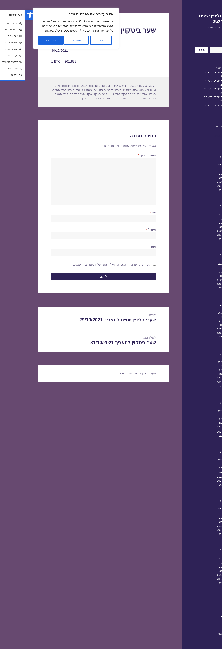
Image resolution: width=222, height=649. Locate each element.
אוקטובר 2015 (200, 574)
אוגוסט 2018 (201, 435)
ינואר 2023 (202, 218)
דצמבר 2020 (201, 321)
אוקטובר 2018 (200, 427)
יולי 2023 (204, 194)
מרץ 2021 (203, 308)
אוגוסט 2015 (201, 583)
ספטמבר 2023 (200, 185)
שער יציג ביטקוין (111, 98)
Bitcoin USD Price (57, 85)
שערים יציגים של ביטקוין (71, 98)
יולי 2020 (204, 341)
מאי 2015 (203, 595)
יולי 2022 (204, 243)
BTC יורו (126, 89)
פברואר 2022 (201, 263)
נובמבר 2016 (201, 521)
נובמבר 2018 (201, 423)
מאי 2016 (203, 546)
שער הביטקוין (52, 94)
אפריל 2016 (202, 550)
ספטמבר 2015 (200, 579)
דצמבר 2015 (201, 566)
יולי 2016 (204, 538)
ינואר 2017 (202, 513)
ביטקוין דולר (89, 89)
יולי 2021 (204, 292)
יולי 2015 (204, 587)
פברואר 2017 (201, 509)
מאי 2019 (203, 398)
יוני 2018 (204, 443)
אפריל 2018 (202, 452)
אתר (128, 246)
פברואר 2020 (201, 362)
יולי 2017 (204, 488)
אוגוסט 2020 (201, 337)
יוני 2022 (204, 247)
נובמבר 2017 (201, 472)
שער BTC (89, 94)
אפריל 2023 (202, 206)
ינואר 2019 (202, 415)
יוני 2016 (204, 542)
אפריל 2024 (202, 157)
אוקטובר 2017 (200, 476)
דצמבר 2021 (201, 271)
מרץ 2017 (203, 505)
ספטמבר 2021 (200, 284)
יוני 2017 (204, 493)
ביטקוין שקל (103, 94)
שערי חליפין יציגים (120, 373)
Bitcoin (41, 85)
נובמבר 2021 (201, 276)
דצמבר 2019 (201, 370)
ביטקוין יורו (74, 89)
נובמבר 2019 (201, 374)
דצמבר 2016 (201, 517)
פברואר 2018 (201, 460)
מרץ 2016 (203, 554)
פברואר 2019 (201, 411)
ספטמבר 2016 (200, 529)
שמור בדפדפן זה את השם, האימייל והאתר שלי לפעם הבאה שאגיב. (86, 264)
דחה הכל (51, 40)
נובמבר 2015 (201, 570)
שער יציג (94, 85)
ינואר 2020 (202, 366)
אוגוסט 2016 (201, 534)
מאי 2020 (203, 349)
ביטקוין (102, 89)
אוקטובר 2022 (200, 230)
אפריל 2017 (202, 501)
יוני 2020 (204, 345)
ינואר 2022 (202, 267)
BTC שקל (113, 89)
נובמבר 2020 (201, 325)
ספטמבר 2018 (200, 431)
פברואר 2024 (201, 165)
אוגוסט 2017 (201, 484)
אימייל (126, 229)
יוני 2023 (204, 198)
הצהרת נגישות (200, 633)
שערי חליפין (202, 616)
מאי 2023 (203, 202)
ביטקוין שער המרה (39, 89)
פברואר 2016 (201, 558)
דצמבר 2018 (201, 419)
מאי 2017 (203, 497)
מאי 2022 (203, 251)
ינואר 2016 (202, 562)
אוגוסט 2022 (201, 239)
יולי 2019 (204, 390)
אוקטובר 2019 (200, 378)
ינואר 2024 (202, 169)
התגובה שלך (122, 155)
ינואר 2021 (202, 316)
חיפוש (205, 44)
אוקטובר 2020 (200, 329)
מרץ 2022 (203, 259)
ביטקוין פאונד (59, 89)
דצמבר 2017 (201, 468)
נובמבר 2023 (201, 177)
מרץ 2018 (203, 456)
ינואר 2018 (202, 464)
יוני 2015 (204, 591)
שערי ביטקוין (93, 98)
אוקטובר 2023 (200, 181)
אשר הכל (25, 40)
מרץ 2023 (203, 210)
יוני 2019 (204, 394)
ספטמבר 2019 (200, 382)
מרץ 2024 (203, 161)
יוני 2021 (204, 296)
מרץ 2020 (203, 357)
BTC (72, 85)
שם (128, 212)
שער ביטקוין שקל (71, 94)
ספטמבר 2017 (200, 480)
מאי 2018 (203, 448)
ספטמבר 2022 (200, 235)
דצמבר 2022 (201, 222)
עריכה (75, 40)
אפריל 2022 (202, 255)
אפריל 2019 (202, 402)
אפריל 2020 (202, 353)
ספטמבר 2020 (200, 333)
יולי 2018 (204, 439)
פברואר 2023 (201, 214)
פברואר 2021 (201, 312)
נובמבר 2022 (201, 226)
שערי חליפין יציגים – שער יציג (191, 18)
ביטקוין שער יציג (121, 94)
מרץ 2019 (203, 407)
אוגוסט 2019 (201, 386)
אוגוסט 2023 (201, 190)
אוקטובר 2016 (200, 525)
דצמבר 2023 (201, 173)
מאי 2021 (203, 300)
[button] (5, 15)
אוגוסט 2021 (201, 288)
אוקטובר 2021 (200, 280)
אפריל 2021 (202, 304)
